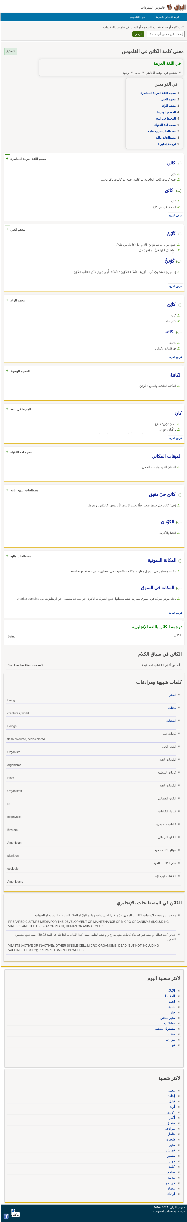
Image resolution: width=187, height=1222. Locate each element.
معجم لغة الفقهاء (164, 125)
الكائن (172, 694)
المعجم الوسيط (165, 112)
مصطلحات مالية (165, 137)
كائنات (172, 707)
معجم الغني (168, 99)
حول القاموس (137, 16)
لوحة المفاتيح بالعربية (166, 16)
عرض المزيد (175, 215)
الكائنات (171, 720)
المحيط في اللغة (165, 118)
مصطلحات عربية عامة (161, 131)
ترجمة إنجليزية (166, 144)
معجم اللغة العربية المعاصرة (157, 93)
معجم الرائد (168, 105)
